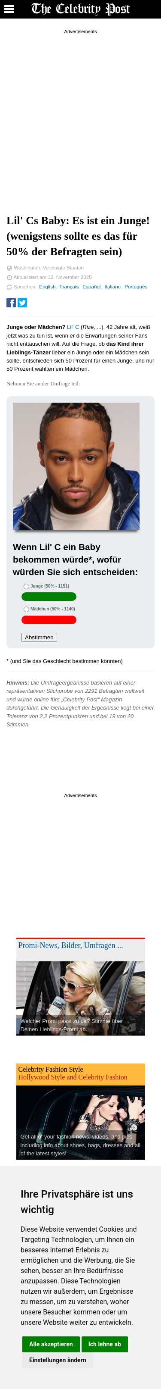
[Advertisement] (80, 117)
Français (69, 286)
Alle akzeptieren (51, 1344)
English (47, 286)
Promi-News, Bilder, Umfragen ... (70, 945)
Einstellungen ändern (57, 1360)
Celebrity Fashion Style (50, 1069)
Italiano (113, 286)
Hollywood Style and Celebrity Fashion (73, 1077)
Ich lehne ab (104, 1344)
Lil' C (73, 327)
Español (91, 286)
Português (136, 286)
